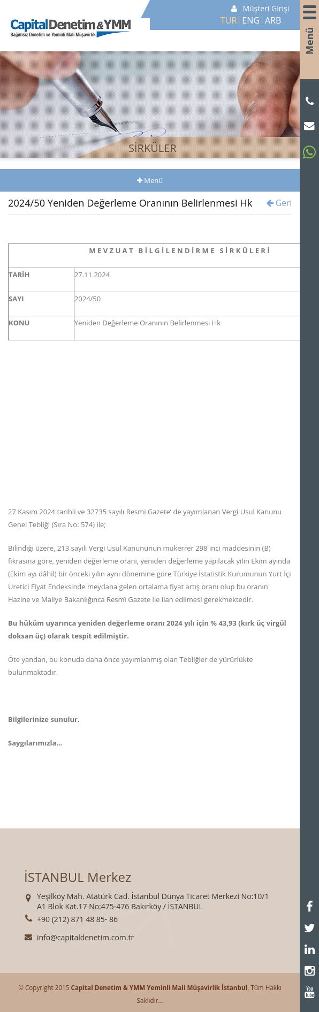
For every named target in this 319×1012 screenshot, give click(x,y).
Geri (279, 203)
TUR (229, 20)
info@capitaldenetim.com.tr (85, 937)
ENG (251, 20)
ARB (273, 20)
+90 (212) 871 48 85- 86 (77, 919)
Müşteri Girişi (260, 8)
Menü (309, 45)
